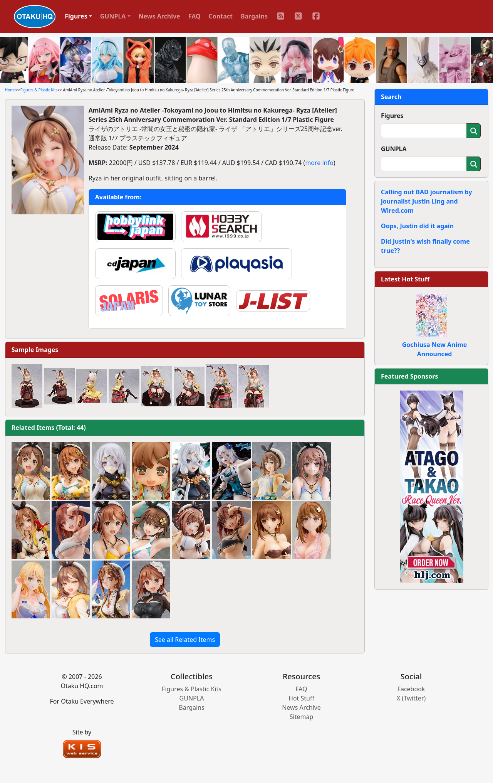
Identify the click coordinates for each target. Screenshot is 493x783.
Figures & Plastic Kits (39, 90)
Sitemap (302, 716)
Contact (221, 16)
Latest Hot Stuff (405, 279)
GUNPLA (394, 149)
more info (319, 162)
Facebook (411, 689)
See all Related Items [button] (185, 639)
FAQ (194, 16)
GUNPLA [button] (113, 16)
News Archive (159, 16)
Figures (392, 115)
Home (10, 90)
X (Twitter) (411, 698)
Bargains (254, 16)
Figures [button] (76, 16)
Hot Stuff (301, 698)
